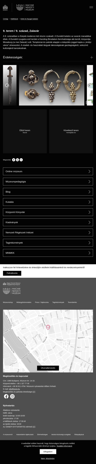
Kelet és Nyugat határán (29, 19)
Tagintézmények (14, 242)
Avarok (25, 132)
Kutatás (10, 202)
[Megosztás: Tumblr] (21, 159)
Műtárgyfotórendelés (23, 302)
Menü (91, 7)
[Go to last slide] (7, 85)
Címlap (5, 19)
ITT (34, 392)
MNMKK (10, 253)
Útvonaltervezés (48, 368)
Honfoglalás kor (71, 132)
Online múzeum (14, 171)
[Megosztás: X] (17, 159)
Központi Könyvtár (15, 212)
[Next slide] (89, 85)
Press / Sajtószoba (42, 302)
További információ (64, 446)
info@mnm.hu (14, 389)
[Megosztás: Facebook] (13, 159)
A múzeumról (7, 434)
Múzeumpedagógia (16, 181)
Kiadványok (12, 222)
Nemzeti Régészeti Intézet (19, 232)
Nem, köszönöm (47, 458)
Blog (8, 191)
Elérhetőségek (42, 434)
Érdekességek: (13, 57)
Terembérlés (72, 302)
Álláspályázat (79, 434)
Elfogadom (48, 452)
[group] (11, 85)
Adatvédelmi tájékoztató (25, 434)
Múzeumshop (8, 302)
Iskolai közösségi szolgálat (60, 434)
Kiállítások (14, 19)
